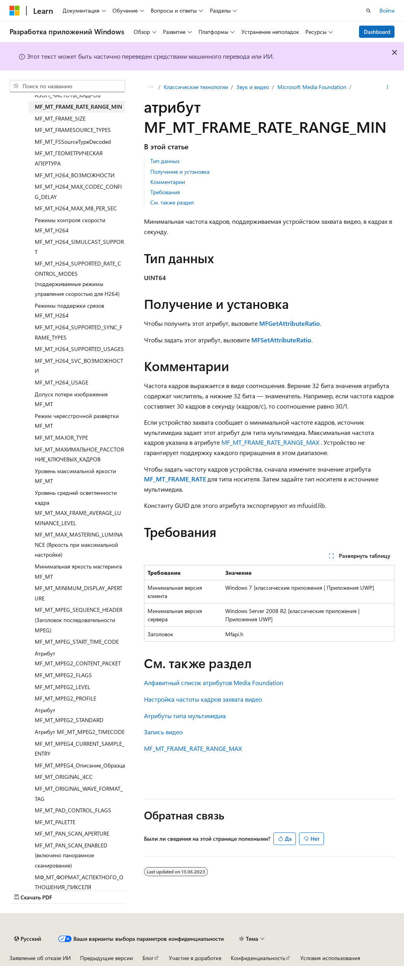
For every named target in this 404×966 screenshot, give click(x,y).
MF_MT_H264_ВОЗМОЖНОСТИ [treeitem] (74, 175)
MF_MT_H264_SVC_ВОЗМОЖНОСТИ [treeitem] (79, 366)
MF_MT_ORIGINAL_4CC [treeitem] (64, 776)
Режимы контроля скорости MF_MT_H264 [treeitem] (70, 225)
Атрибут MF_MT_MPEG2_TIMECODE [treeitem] (80, 732)
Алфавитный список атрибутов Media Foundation (213, 682)
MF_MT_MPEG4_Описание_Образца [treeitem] (80, 765)
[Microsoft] (14, 11)
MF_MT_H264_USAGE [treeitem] (61, 382)
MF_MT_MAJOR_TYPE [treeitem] (61, 437)
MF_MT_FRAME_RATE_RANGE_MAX (270, 442)
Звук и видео (252, 87)
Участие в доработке (195, 958)
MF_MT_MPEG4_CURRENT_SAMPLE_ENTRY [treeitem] (79, 749)
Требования (165, 192)
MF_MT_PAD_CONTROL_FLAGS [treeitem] (73, 810)
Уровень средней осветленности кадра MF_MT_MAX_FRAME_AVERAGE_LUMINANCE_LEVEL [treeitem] (78, 508)
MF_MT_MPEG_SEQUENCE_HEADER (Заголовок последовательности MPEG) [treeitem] (78, 619)
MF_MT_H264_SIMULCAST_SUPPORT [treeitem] (79, 247)
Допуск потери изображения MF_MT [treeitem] (71, 399)
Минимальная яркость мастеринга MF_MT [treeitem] (78, 571)
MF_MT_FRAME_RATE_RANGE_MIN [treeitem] (78, 106)
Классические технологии (196, 87)
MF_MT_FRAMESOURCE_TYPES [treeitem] (73, 130)
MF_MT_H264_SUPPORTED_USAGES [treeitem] (79, 349)
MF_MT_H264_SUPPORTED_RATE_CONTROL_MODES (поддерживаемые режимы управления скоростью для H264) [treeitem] (78, 278)
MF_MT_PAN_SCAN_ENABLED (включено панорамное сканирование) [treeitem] (71, 855)
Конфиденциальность (258, 958)
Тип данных (165, 161)
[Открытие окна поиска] (368, 11)
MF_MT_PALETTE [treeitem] (55, 822)
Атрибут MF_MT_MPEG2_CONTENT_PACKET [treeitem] (78, 658)
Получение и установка (179, 171)
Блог (147, 958)
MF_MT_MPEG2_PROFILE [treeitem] (65, 698)
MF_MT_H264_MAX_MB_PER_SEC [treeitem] (76, 208)
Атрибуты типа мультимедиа (185, 715)
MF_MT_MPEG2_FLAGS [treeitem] (63, 675)
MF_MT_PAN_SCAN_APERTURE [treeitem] (72, 833)
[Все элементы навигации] (151, 87)
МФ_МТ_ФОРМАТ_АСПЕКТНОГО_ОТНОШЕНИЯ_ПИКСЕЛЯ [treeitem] (79, 882)
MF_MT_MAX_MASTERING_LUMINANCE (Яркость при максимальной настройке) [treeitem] (79, 544)
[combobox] (67, 86)
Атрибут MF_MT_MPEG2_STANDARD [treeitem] (69, 715)
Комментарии (167, 182)
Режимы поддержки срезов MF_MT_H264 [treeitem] (69, 311)
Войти (387, 10)
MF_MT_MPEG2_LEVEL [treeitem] (62, 687)
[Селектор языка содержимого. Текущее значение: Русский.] (27, 939)
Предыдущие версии (106, 958)
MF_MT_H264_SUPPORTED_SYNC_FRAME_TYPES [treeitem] (78, 332)
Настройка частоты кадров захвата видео (203, 699)
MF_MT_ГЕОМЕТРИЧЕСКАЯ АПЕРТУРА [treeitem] (69, 158)
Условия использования (330, 958)
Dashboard (377, 31)
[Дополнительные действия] (388, 87)
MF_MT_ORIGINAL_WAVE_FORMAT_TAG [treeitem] (79, 794)
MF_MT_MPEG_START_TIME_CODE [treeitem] (77, 641)
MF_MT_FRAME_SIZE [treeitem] (60, 118)
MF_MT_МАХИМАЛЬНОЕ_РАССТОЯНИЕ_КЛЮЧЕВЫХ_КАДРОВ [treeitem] (79, 454)
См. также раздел (172, 202)
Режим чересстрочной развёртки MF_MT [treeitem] (77, 421)
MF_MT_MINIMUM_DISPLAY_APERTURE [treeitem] (78, 593)
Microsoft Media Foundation (311, 87)
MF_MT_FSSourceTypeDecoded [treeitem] (73, 141)
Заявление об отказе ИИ (40, 958)
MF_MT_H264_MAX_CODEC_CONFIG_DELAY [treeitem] (78, 192)
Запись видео (163, 732)
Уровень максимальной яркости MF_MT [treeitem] (75, 476)
